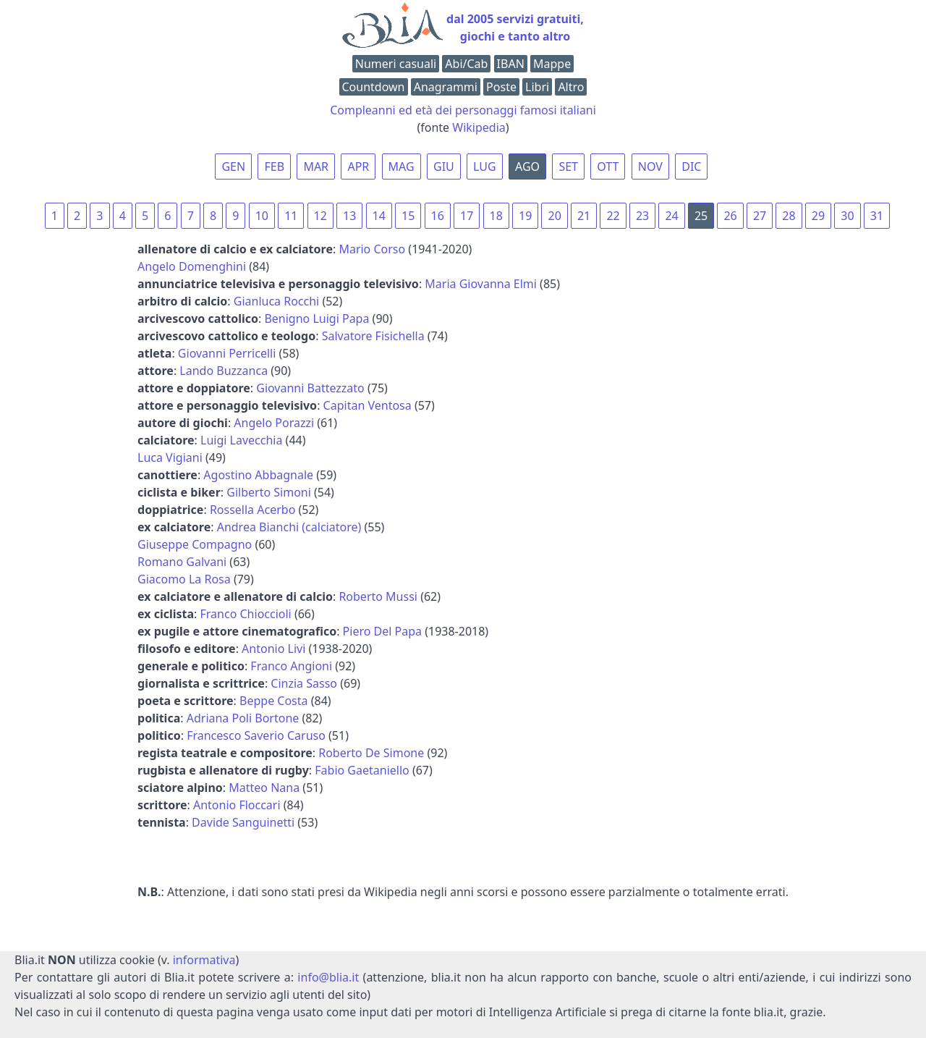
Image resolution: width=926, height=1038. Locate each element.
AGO (527, 166)
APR (358, 166)
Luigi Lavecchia (241, 440)
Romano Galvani (181, 562)
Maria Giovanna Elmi (481, 284)
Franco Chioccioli (246, 614)
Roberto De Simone (371, 753)
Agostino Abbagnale (258, 475)
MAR (315, 166)
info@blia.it (328, 977)
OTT (608, 166)
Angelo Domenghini (191, 266)
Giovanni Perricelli (227, 353)
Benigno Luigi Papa (316, 318)
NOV (650, 166)
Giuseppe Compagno (194, 544)
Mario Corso (372, 249)
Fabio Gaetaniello (362, 770)
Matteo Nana (264, 788)
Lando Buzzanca (223, 371)
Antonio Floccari (237, 805)
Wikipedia (479, 127)
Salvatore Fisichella (373, 336)
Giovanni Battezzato (310, 388)
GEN (233, 166)
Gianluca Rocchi (276, 301)
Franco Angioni (291, 666)
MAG (401, 166)
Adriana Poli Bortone (243, 718)
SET (568, 166)
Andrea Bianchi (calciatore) (289, 527)
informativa (204, 960)
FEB (274, 166)
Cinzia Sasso (304, 683)
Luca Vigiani (170, 457)
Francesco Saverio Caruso (256, 735)
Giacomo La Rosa (184, 579)
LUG (484, 166)
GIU (443, 166)
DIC (691, 166)
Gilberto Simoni (268, 492)
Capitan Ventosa (367, 405)
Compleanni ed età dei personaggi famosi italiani (463, 110)
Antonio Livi (273, 649)
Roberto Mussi (378, 596)
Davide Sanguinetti (243, 822)
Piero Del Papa (382, 631)
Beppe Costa (273, 701)
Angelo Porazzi (274, 423)
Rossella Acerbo (252, 510)
